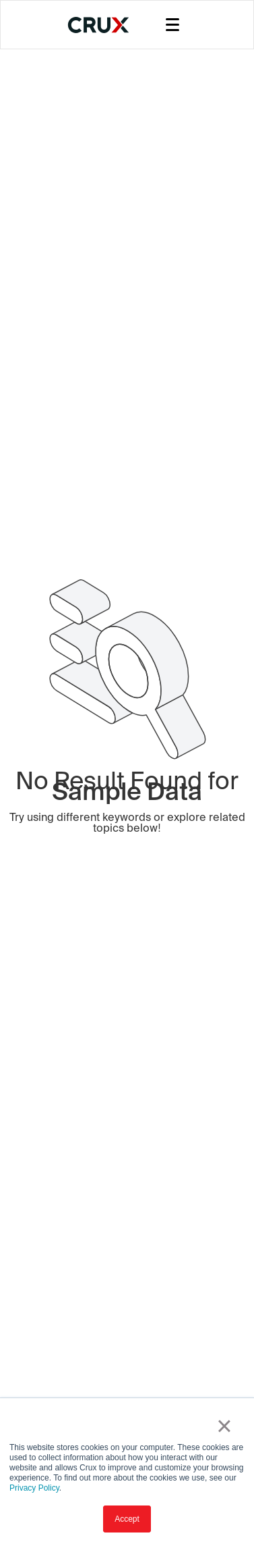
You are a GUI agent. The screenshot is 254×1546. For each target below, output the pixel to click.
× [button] (224, 1426)
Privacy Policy (34, 1488)
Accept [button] (127, 1519)
